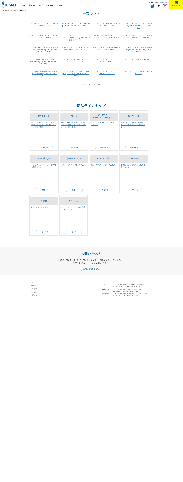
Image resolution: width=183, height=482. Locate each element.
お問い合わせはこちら (92, 451)
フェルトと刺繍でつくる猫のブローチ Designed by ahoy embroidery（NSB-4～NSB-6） (138, 177)
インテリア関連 (104, 356)
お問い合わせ (37, 478)
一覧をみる (46, 330)
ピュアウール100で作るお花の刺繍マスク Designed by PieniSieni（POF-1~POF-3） (44, 256)
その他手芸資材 (44, 356)
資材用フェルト (74, 356)
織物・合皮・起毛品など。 (41, 405)
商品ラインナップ (36, 5)
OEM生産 (133, 356)
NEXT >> (96, 267)
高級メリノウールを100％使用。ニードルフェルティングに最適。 (133, 322)
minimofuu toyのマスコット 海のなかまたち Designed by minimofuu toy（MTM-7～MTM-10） (44, 177)
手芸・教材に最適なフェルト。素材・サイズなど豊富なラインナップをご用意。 (43, 322)
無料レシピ (73, 398)
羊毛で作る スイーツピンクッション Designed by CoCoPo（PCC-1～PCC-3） (139, 99)
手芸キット (74, 314)
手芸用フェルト (44, 313)
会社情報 (49, 5)
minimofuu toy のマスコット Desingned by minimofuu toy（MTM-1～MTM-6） (44, 217)
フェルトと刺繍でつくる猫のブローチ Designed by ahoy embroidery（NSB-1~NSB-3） (76, 256)
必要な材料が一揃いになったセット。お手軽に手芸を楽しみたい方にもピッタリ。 (73, 322)
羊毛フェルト (134, 314)
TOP (23, 5)
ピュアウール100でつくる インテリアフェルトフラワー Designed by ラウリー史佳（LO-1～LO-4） (76, 138)
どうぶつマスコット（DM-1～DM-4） (138, 215)
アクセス (60, 5)
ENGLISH (163, 2)
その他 (44, 398)
